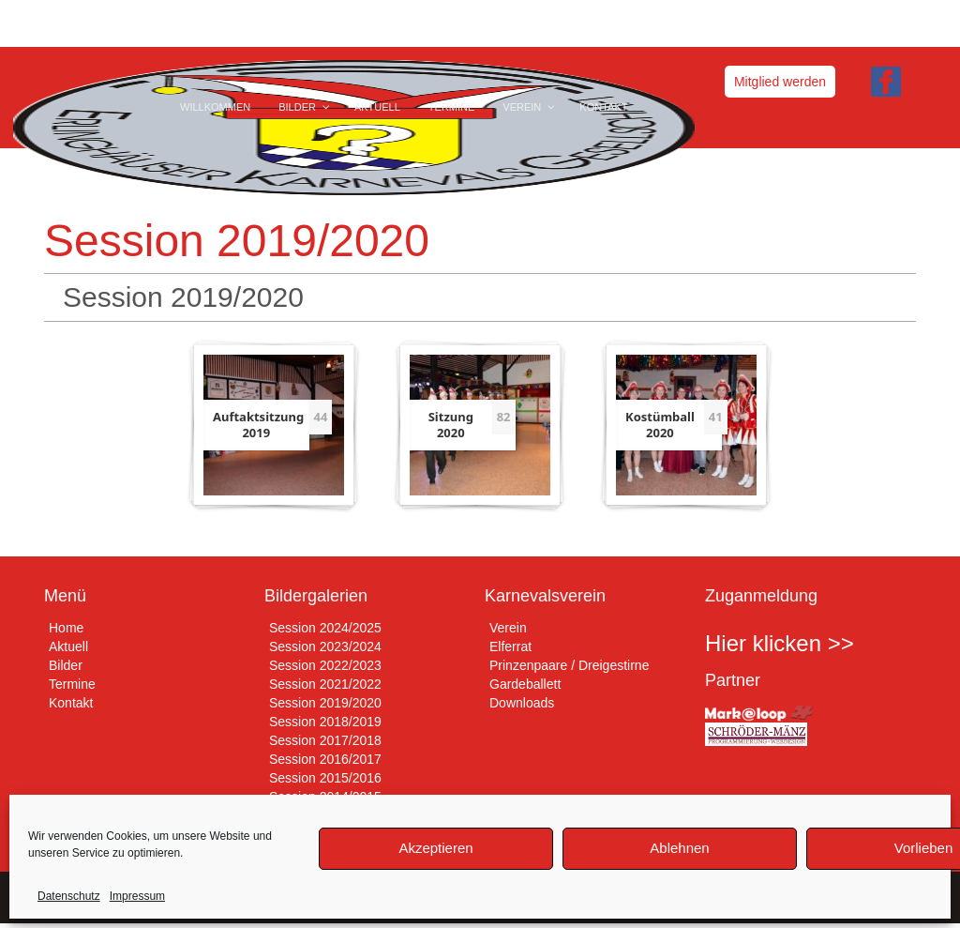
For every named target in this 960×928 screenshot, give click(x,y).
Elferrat (510, 646)
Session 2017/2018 (325, 740)
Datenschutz (69, 896)
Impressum (137, 896)
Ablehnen (679, 848)
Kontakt (71, 702)
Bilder (65, 665)
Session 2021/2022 (325, 684)
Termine (72, 684)
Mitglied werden (780, 81)
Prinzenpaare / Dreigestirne (569, 665)
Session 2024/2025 (325, 627)
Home (66, 627)
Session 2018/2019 (325, 721)
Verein (508, 627)
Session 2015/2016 (325, 777)
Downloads (521, 702)
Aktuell (68, 646)
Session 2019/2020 (325, 702)
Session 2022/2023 (325, 665)
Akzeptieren (435, 848)
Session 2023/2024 (325, 646)
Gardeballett (525, 684)
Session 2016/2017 (325, 759)
